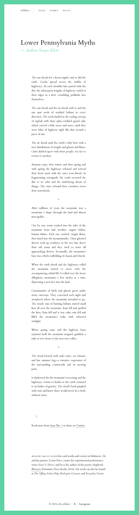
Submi (54, 10)
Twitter (80, 425)
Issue (41, 10)
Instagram (84, 504)
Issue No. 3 (56, 425)
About (67, 10)
